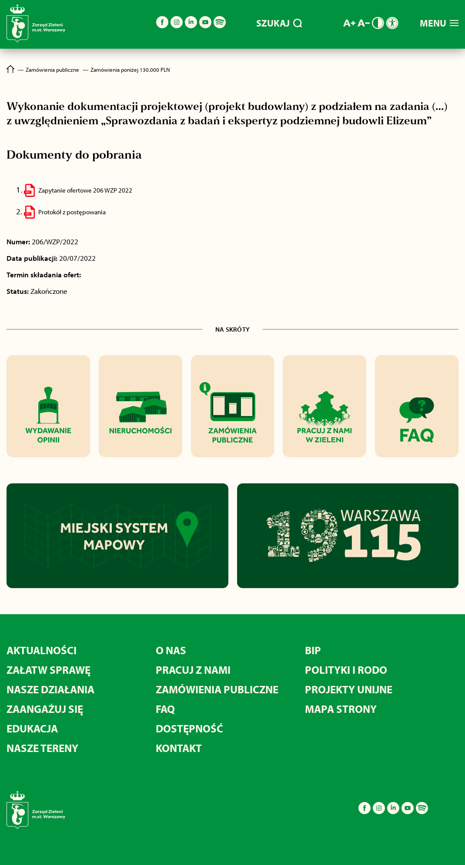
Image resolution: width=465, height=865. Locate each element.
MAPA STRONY (341, 708)
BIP (313, 650)
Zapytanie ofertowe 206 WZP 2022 (85, 190)
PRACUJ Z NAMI (193, 669)
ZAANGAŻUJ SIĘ (45, 708)
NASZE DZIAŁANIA (50, 689)
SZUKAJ (279, 23)
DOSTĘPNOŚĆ (189, 728)
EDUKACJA (32, 728)
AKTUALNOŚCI (42, 650)
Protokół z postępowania (72, 212)
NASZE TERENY (42, 748)
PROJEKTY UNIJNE (348, 689)
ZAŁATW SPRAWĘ (48, 669)
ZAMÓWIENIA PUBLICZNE (217, 689)
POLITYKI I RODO (346, 669)
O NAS (171, 650)
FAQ (165, 708)
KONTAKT (179, 748)
